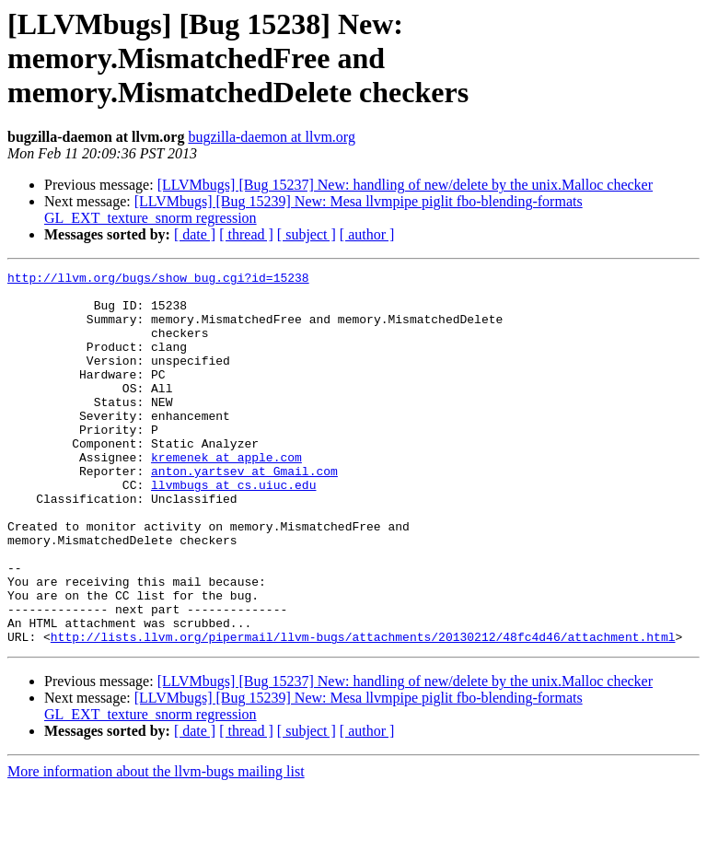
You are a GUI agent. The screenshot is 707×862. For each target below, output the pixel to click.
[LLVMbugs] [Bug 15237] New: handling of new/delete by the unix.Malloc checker (405, 184)
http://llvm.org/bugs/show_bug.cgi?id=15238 (158, 280)
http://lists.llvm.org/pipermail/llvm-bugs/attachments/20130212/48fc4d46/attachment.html (363, 711)
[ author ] (367, 234)
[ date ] (194, 234)
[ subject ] (306, 234)
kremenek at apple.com (226, 495)
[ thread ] (246, 234)
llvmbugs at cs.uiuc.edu (233, 528)
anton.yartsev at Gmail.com (244, 512)
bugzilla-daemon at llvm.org (271, 137)
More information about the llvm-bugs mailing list (156, 846)
